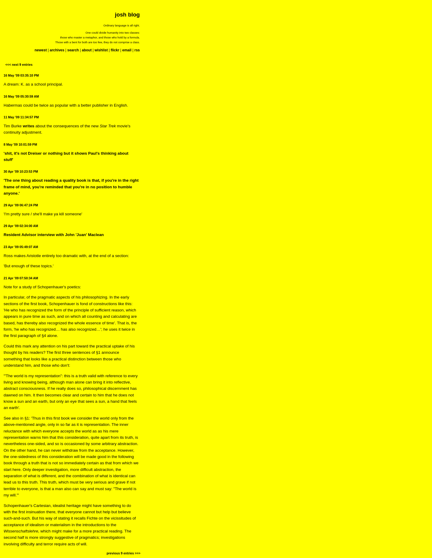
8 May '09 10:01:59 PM (20, 144)
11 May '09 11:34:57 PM (21, 117)
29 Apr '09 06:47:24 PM (21, 205)
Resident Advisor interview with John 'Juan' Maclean (54, 234)
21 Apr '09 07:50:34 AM (21, 278)
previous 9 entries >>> (123, 553)
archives (57, 50)
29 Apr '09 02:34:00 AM (21, 226)
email (126, 50)
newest (40, 50)
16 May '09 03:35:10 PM (21, 75)
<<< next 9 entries (18, 64)
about (87, 50)
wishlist (101, 50)
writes (28, 126)
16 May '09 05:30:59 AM (21, 96)
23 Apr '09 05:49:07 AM (21, 247)
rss (137, 50)
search (73, 50)
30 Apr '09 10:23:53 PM (21, 171)
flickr (115, 50)
